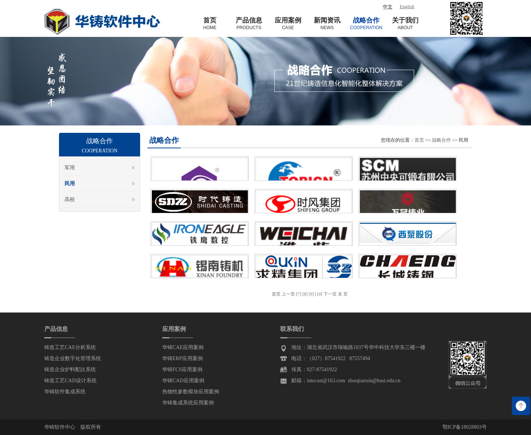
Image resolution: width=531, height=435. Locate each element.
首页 (419, 140)
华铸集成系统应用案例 (188, 402)
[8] (305, 294)
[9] (311, 294)
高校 (70, 199)
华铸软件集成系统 (65, 391)
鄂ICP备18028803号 (464, 427)
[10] (318, 294)
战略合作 (441, 140)
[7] (298, 294)
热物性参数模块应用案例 (190, 391)
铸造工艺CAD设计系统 (70, 380)
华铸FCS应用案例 (182, 369)
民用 (70, 183)
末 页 (343, 294)
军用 (70, 167)
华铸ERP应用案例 (182, 358)
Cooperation (99, 150)
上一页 (289, 294)
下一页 (330, 294)
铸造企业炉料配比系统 (70, 369)
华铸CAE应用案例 (183, 347)
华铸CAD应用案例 (183, 380)
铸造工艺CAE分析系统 (70, 347)
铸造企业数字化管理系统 (72, 358)
